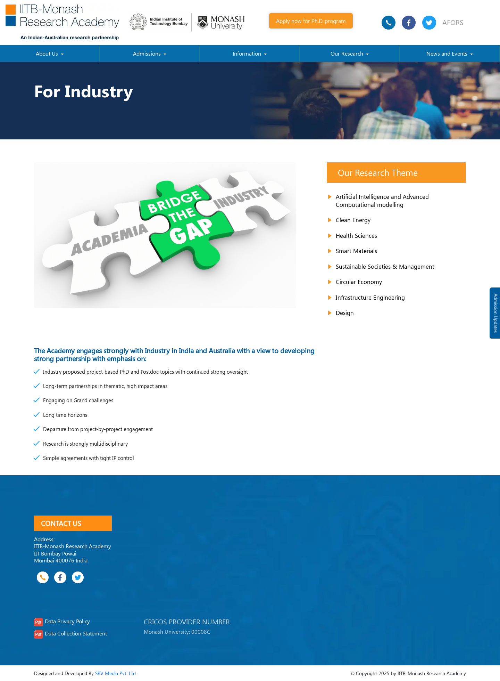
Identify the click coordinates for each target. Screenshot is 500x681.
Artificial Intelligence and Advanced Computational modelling (382, 200)
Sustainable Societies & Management (385, 266)
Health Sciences (356, 235)
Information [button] (247, 53)
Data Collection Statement (76, 633)
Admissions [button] (147, 53)
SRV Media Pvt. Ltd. (116, 673)
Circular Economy (359, 281)
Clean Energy (353, 220)
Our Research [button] (348, 53)
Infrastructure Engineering (370, 297)
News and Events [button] (447, 53)
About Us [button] (47, 53)
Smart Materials (356, 250)
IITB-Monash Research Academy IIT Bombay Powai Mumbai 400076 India (72, 553)
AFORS (453, 22)
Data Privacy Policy (67, 621)
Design (345, 312)
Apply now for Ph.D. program (311, 20)
